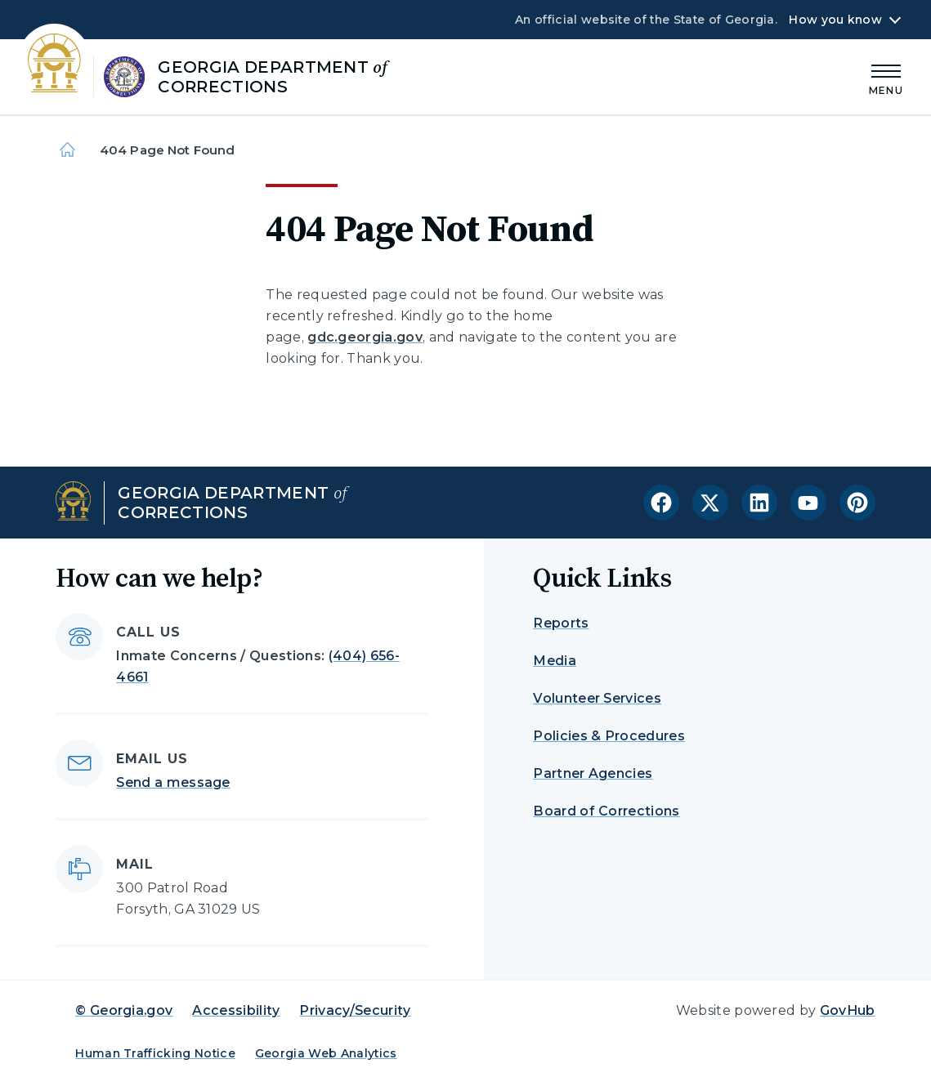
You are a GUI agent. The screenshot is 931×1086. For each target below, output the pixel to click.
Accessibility (236, 1010)
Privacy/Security (354, 1010)
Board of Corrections (606, 811)
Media (554, 660)
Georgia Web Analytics (326, 1053)
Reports (561, 623)
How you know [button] (835, 19)
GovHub (847, 1010)
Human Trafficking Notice (155, 1053)
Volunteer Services (597, 698)
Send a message (173, 782)
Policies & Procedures (609, 736)
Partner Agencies (592, 773)
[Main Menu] (886, 77)
